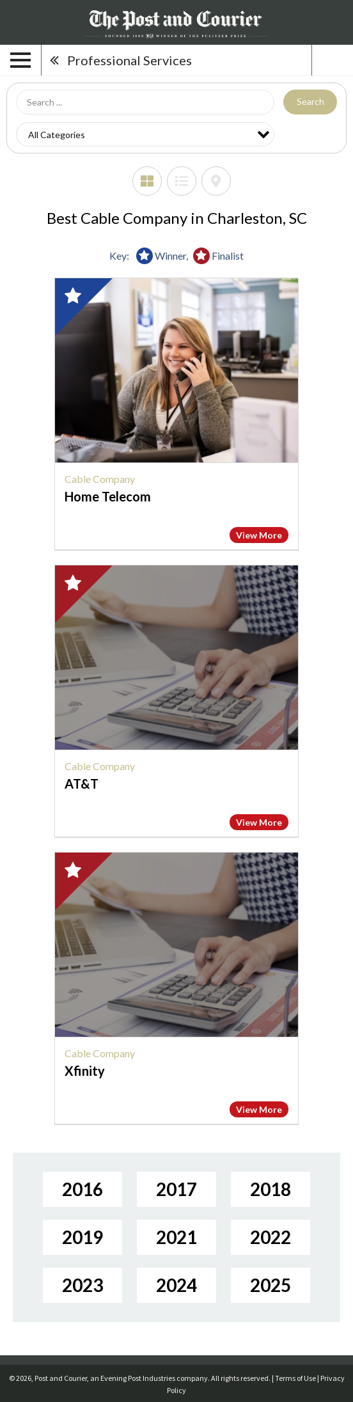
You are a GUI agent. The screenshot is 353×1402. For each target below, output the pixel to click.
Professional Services (129, 60)
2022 (270, 1237)
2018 (270, 1189)
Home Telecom (108, 496)
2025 (270, 1285)
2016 (82, 1189)
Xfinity (85, 1070)
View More (259, 535)
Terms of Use (295, 1378)
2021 (176, 1237)
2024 (176, 1285)
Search (310, 101)
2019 (82, 1237)
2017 (176, 1189)
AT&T (81, 783)
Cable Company (100, 479)
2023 (82, 1285)
